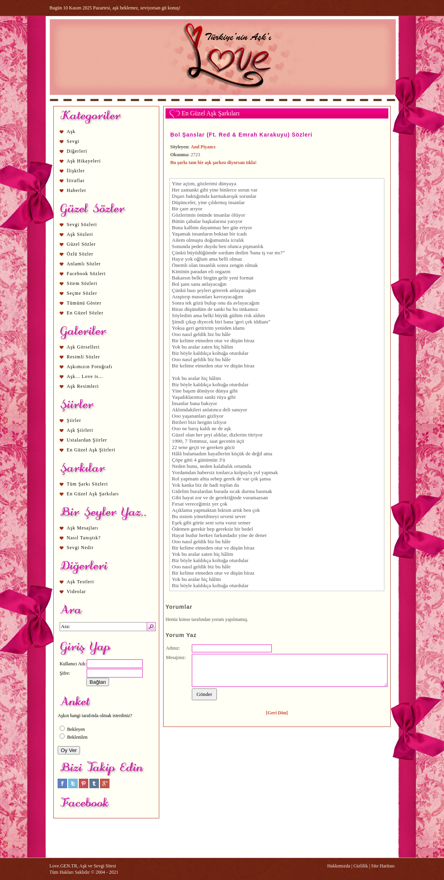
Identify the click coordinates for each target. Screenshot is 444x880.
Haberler (76, 190)
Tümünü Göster (84, 303)
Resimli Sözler (83, 357)
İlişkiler (76, 170)
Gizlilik (360, 866)
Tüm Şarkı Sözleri (87, 484)
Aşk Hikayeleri (84, 161)
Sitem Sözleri (82, 283)
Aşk (71, 131)
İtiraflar (76, 180)
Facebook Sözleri (86, 273)
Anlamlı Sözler (84, 264)
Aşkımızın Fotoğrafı (90, 366)
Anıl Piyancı (203, 147)
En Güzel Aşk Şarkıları (93, 494)
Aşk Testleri (80, 581)
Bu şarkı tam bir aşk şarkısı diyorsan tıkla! (213, 162)
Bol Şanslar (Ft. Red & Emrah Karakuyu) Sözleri (241, 134)
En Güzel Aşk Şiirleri (91, 450)
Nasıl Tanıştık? (84, 537)
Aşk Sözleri (80, 234)
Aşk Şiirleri (80, 430)
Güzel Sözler (81, 244)
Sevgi (73, 141)
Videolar (76, 591)
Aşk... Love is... (85, 376)
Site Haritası (383, 866)
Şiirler (74, 420)
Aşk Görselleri (83, 347)
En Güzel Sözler (85, 313)
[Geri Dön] (277, 713)
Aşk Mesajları (82, 528)
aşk (208, 221)
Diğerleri (77, 151)
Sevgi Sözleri (82, 224)
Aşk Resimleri (83, 386)
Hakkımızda (338, 866)
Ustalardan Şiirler (87, 440)
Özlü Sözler (80, 254)
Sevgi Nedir (80, 547)
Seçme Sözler (82, 293)
